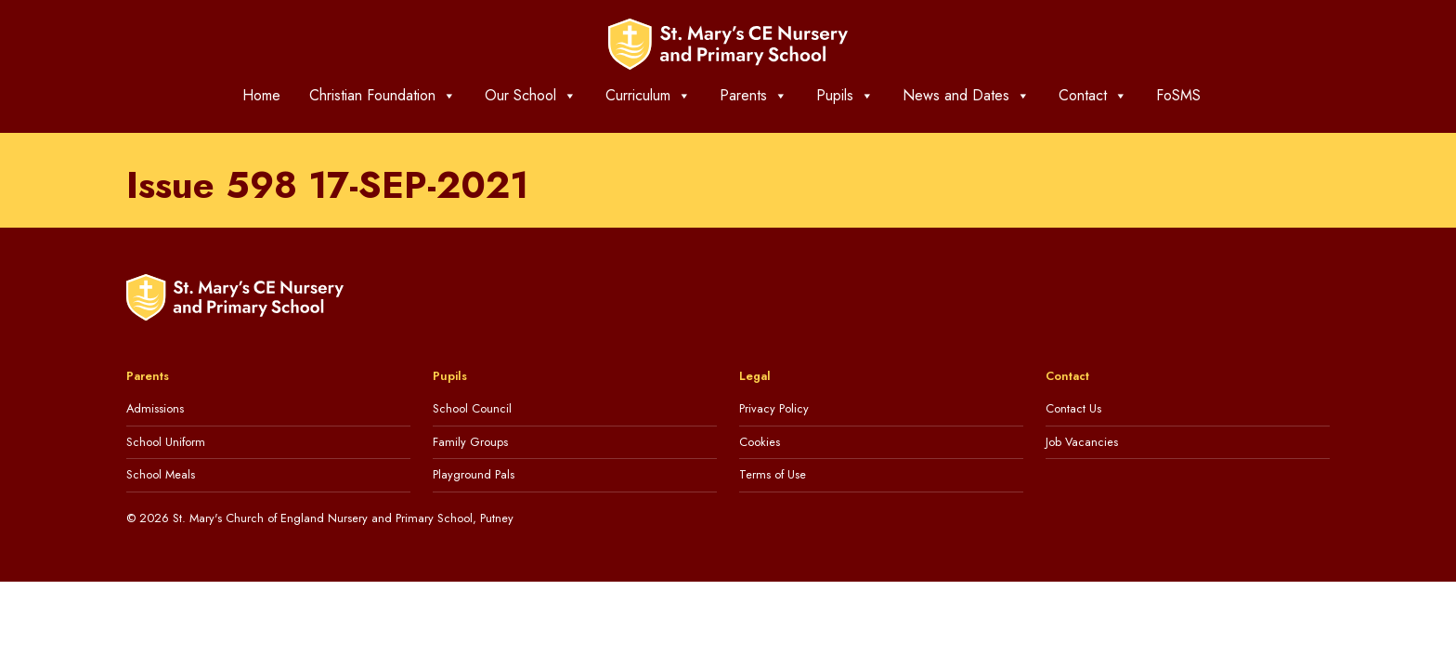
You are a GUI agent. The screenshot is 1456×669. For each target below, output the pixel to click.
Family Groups (470, 442)
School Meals (160, 474)
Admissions (155, 408)
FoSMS (1178, 95)
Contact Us (1073, 408)
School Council (472, 408)
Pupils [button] (845, 95)
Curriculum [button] (648, 95)
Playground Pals (473, 474)
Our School (531, 95)
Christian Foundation (382, 95)
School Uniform (165, 442)
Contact (1093, 95)
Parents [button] (753, 95)
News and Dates (966, 95)
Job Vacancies (1082, 442)
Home (261, 95)
